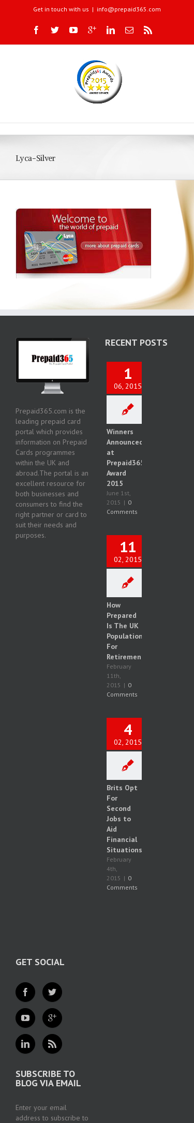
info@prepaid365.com (129, 9)
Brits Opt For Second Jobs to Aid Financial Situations (124, 818)
